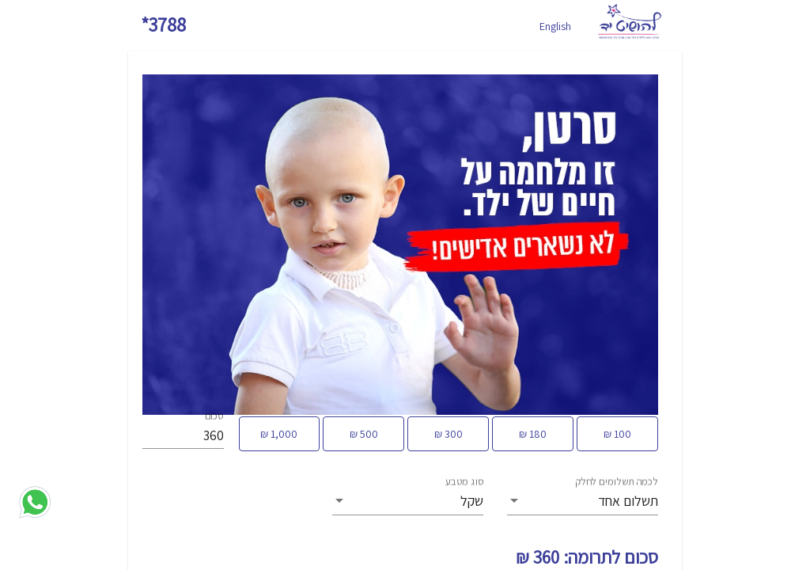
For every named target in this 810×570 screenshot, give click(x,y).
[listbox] (582, 501)
